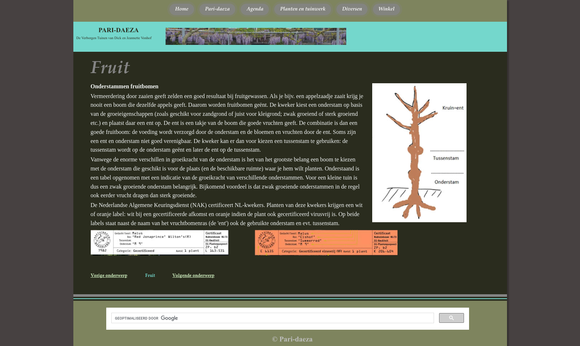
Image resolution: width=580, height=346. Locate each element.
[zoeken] (272, 318)
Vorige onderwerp (109, 275)
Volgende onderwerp (193, 275)
